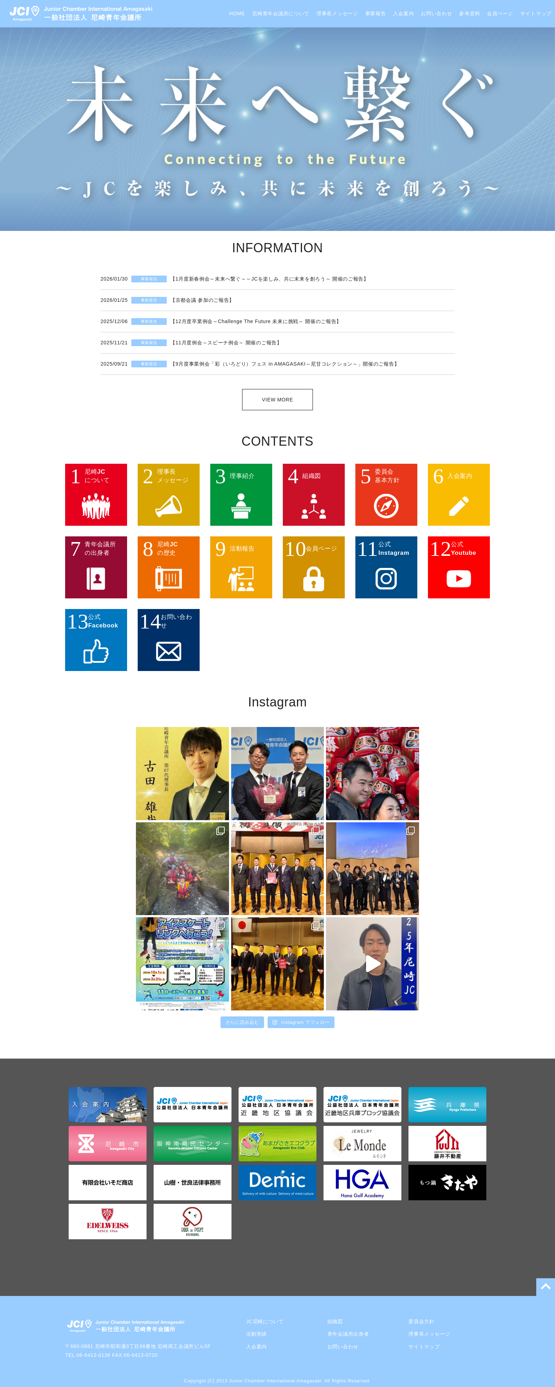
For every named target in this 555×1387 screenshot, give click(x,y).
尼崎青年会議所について (280, 13)
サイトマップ (535, 13)
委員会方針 (421, 1321)
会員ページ (500, 13)
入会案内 (403, 13)
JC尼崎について (265, 1321)
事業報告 (375, 13)
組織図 (335, 1321)
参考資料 (469, 13)
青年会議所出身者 (348, 1334)
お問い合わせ (436, 13)
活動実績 (256, 1334)
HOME (237, 13)
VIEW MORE (277, 399)
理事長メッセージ (337, 13)
